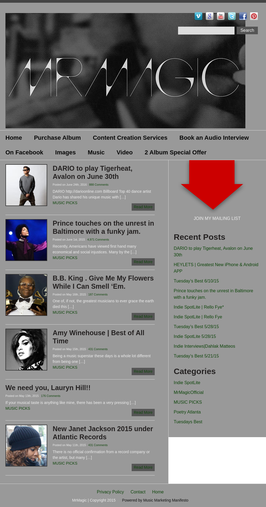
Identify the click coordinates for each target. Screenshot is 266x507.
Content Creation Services (130, 137)
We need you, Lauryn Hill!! (47, 387)
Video (125, 152)
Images (65, 152)
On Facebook (24, 152)
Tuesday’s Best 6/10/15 (196, 281)
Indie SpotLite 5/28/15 (195, 336)
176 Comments (50, 395)
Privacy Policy (110, 492)
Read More (143, 207)
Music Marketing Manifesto (166, 500)
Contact (138, 492)
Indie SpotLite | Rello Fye (198, 317)
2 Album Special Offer (176, 152)
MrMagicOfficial (189, 392)
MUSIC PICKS (65, 203)
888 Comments (98, 184)
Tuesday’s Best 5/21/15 (196, 356)
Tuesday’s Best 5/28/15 (196, 326)
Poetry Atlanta (187, 412)
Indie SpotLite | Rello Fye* (199, 307)
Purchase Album (57, 137)
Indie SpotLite (187, 382)
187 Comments (97, 294)
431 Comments (97, 349)
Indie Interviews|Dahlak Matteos (204, 346)
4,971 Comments (98, 239)
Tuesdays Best (188, 421)
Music (96, 152)
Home (13, 137)
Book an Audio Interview (214, 137)
